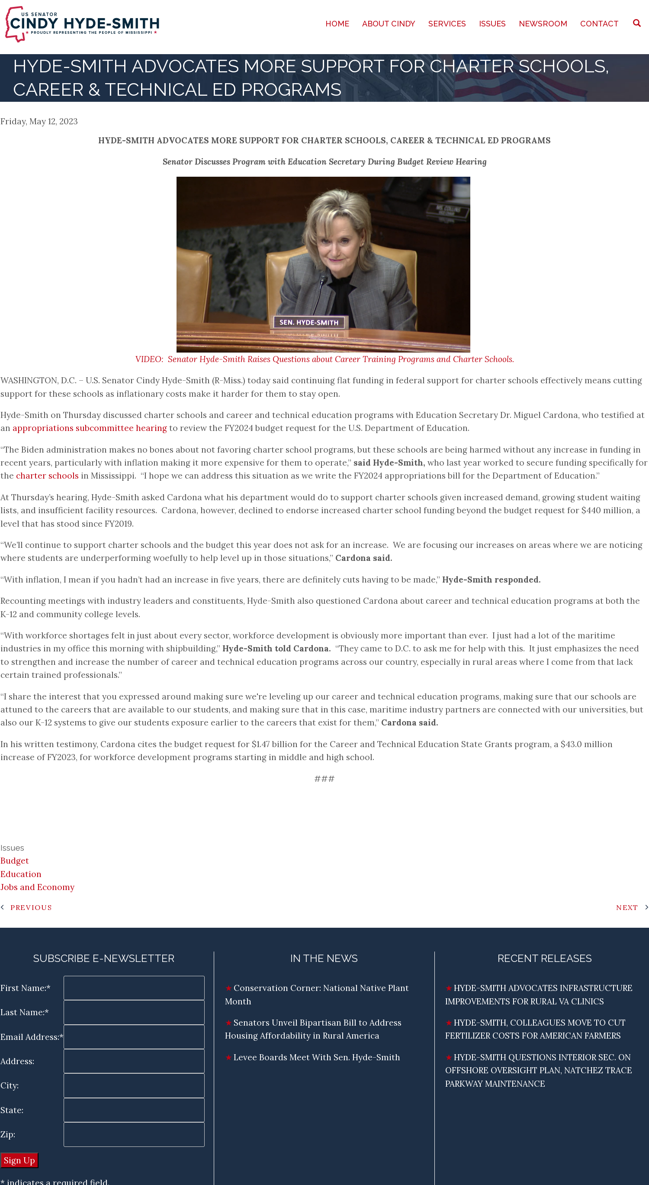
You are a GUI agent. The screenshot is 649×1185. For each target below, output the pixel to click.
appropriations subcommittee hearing (90, 428)
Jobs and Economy (37, 887)
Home (337, 23)
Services (447, 23)
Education (21, 874)
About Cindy (388, 23)
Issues (492, 23)
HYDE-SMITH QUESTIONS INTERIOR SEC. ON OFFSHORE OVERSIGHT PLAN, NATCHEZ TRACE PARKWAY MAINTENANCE (538, 1070)
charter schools (47, 475)
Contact (599, 23)
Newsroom (543, 23)
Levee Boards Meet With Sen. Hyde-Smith (318, 1057)
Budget (14, 860)
